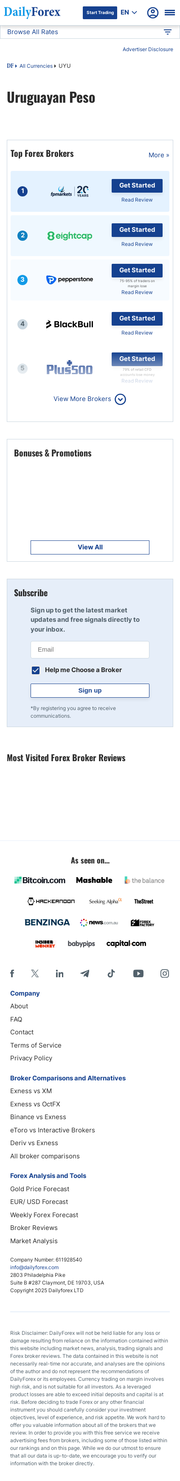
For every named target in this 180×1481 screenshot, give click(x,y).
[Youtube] (138, 973)
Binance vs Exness (38, 1117)
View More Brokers (82, 399)
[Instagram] (164, 973)
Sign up (90, 690)
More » (159, 155)
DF (10, 66)
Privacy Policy (31, 1058)
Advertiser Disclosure (148, 49)
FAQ (16, 1019)
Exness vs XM (31, 1091)
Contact (22, 1032)
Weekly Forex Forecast (44, 1215)
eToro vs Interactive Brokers (52, 1130)
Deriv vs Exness (34, 1143)
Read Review (137, 199)
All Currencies (36, 66)
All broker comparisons (45, 1156)
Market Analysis (34, 1241)
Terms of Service (36, 1045)
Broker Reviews (34, 1228)
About (19, 1006)
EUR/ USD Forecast (39, 1202)
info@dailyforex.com (34, 1267)
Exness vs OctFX (35, 1104)
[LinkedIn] (59, 973)
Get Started (137, 185)
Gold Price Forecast (39, 1189)
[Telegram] (84, 973)
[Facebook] (12, 973)
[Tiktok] (111, 973)
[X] (35, 973)
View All (90, 547)
